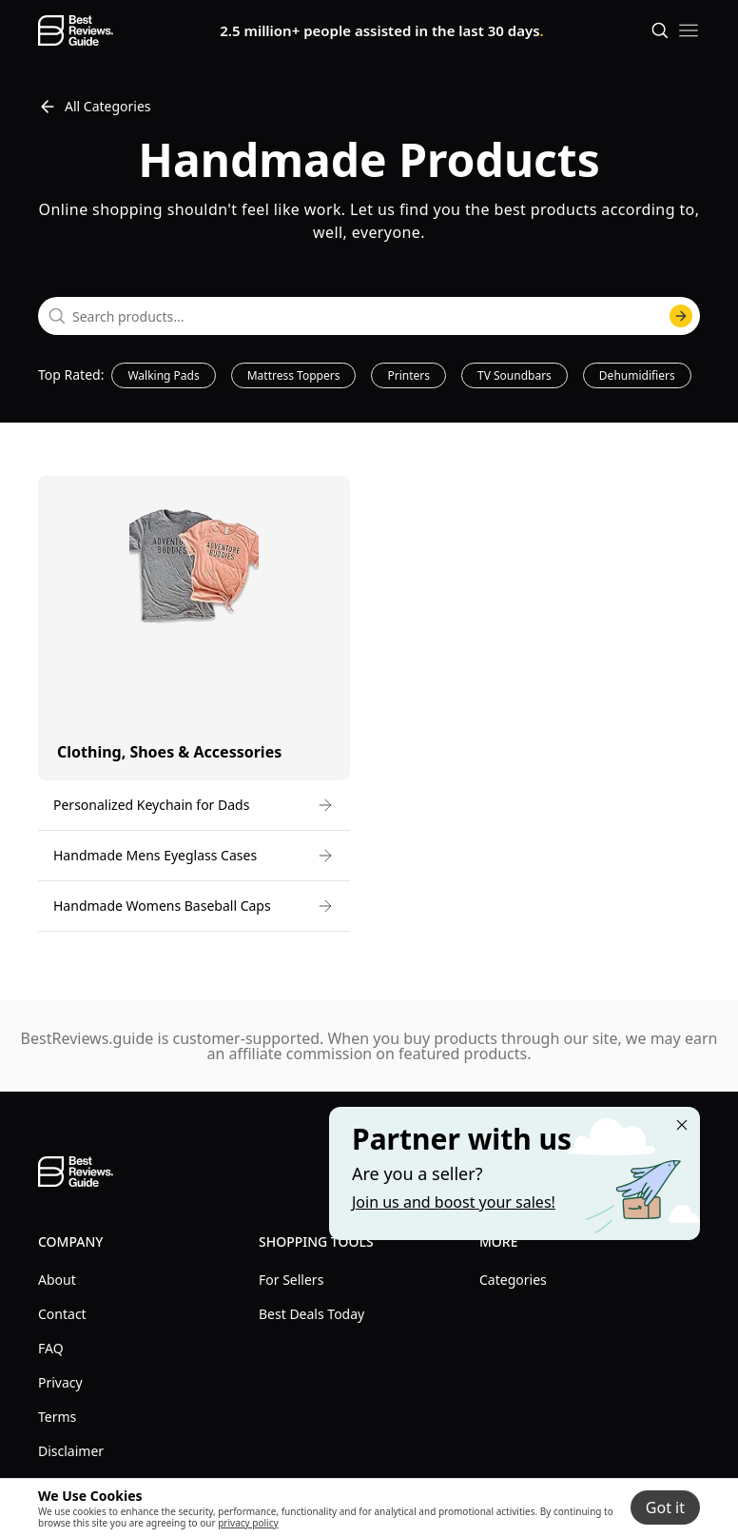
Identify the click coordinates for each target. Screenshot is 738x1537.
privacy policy (248, 1522)
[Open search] (660, 30)
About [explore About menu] (57, 1280)
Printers (408, 375)
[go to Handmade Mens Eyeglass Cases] (194, 856)
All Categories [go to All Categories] (94, 106)
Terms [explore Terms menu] (57, 1417)
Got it (665, 1507)
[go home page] (75, 30)
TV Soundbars (514, 375)
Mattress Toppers (293, 375)
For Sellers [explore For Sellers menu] (291, 1280)
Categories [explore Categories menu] (513, 1280)
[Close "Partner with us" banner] (682, 1125)
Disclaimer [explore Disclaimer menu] (71, 1451)
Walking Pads (163, 375)
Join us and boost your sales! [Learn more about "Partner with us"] (453, 1202)
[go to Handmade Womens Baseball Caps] (194, 906)
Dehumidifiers (637, 375)
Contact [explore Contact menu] (62, 1314)
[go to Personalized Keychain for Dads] (194, 805)
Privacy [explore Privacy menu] (60, 1382)
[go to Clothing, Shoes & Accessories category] (194, 628)
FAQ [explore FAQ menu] (51, 1348)
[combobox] (369, 316)
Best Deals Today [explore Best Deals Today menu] (311, 1314)
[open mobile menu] (688, 30)
